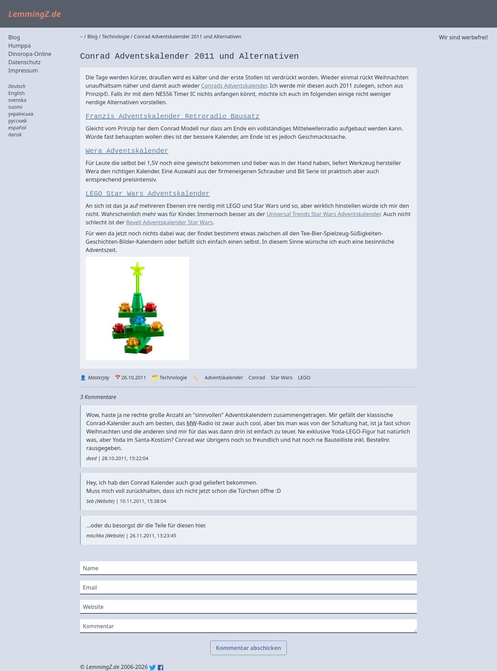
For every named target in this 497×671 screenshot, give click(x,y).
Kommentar (98, 626)
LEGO (304, 377)
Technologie (173, 377)
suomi (15, 107)
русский (17, 120)
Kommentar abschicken (248, 648)
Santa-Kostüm (153, 440)
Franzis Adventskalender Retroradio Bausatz (173, 116)
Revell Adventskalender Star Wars (169, 222)
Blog (14, 37)
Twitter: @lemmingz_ (152, 667)
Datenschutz (24, 62)
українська (20, 113)
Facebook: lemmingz (160, 667)
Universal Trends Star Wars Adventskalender (323, 214)
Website (105, 501)
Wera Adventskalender (127, 151)
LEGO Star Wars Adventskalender (148, 194)
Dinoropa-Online (29, 54)
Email (90, 587)
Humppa (19, 45)
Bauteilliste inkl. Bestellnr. (357, 440)
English (16, 93)
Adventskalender (224, 377)
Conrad (256, 377)
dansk (15, 134)
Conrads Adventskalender (234, 85)
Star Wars (281, 377)
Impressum (23, 70)
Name (90, 568)
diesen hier (191, 525)
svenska (17, 100)
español (17, 127)
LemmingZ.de (34, 13)
